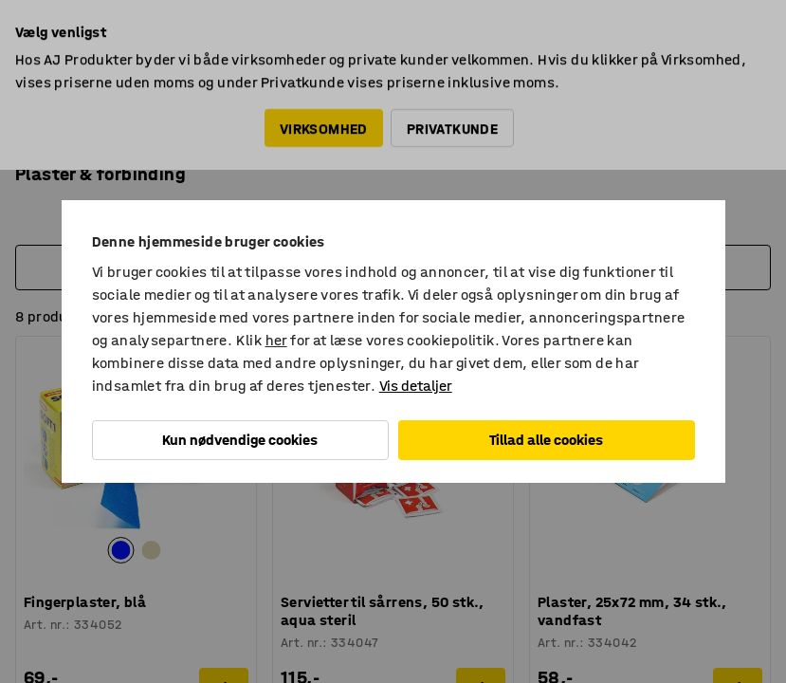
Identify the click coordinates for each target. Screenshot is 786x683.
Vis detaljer (415, 386)
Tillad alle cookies (546, 440)
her (276, 340)
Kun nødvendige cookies (240, 440)
